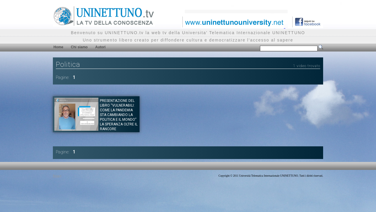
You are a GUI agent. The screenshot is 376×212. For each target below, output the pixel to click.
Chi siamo (79, 47)
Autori (100, 47)
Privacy (57, 175)
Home (58, 47)
